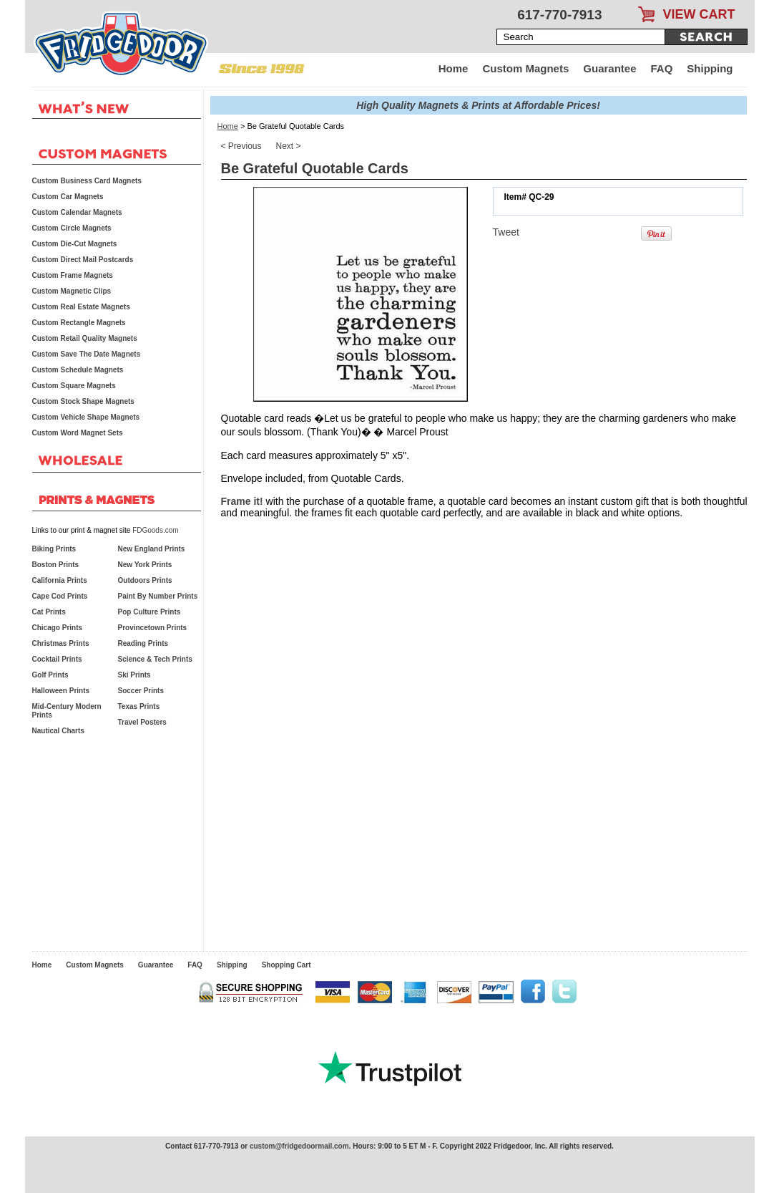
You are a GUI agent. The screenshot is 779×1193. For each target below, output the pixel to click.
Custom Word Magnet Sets (77, 433)
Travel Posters (142, 722)
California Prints (59, 580)
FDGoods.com (155, 530)
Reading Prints (143, 643)
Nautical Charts (58, 731)
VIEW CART (699, 14)
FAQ (662, 68)
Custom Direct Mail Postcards (83, 260)
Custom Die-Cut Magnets (74, 244)
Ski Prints (134, 675)
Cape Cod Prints (60, 596)
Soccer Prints (141, 691)
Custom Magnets (525, 68)
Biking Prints (54, 549)
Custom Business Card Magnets (87, 181)
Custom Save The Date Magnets (86, 354)
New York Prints (145, 565)
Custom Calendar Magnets (77, 212)
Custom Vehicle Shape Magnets (86, 417)
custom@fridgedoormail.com (299, 1146)
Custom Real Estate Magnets (81, 307)
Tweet (506, 232)
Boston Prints (55, 565)
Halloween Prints (61, 691)
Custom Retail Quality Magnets (84, 338)
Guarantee (609, 68)
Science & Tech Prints (155, 659)
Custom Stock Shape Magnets (83, 401)
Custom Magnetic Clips (72, 291)
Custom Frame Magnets (72, 275)
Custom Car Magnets (68, 197)
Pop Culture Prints (149, 612)
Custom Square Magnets (74, 386)
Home (454, 68)
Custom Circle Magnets (72, 228)
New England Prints (151, 549)
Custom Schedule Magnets (78, 370)
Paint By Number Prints (158, 596)
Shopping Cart (286, 965)
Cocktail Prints (57, 659)
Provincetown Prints (152, 628)
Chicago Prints (57, 628)
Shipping (710, 68)
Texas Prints (139, 706)
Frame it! (242, 501)
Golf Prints (50, 675)
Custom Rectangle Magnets (79, 323)
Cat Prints (49, 612)
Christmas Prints (60, 643)
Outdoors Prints (145, 580)
